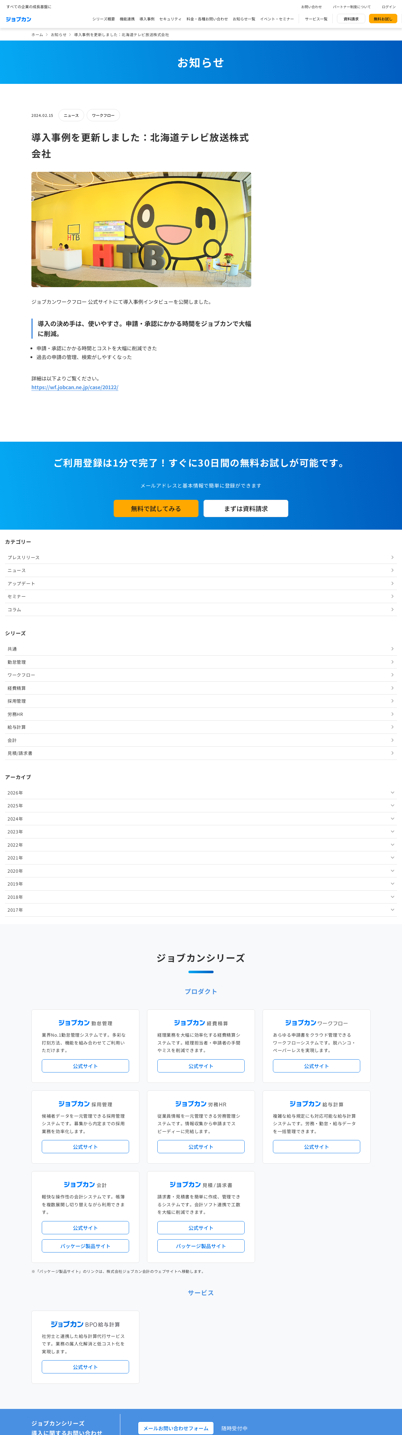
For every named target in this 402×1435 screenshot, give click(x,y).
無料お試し (383, 18)
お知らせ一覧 (244, 18)
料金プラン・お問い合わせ (177, 1425)
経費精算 (283, 270)
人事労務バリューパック (176, 1276)
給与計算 (283, 309)
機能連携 (127, 18)
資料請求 (351, 18)
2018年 (282, 479)
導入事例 (147, 18)
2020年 (282, 453)
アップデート (288, 165)
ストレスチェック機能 (173, 1296)
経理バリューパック (219, 1276)
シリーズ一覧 (166, 1322)
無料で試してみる (156, 647)
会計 (278, 322)
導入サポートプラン (215, 1296)
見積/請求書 (286, 335)
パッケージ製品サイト (85, 990)
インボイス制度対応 (313, 1286)
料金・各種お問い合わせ (207, 18)
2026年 (282, 375)
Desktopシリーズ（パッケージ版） (213, 1322)
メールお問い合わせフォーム (176, 1172)
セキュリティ (170, 18)
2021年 (282, 440)
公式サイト (85, 810)
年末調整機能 (331, 1276)
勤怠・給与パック (256, 1276)
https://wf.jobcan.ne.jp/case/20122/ (74, 387)
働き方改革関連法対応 (233, 1286)
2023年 (282, 414)
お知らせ (59, 34)
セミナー (283, 178)
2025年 (282, 388)
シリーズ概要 (103, 18)
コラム (281, 191)
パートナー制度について (352, 6)
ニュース (71, 115)
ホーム (37, 34)
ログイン (389, 6)
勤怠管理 (283, 244)
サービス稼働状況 (256, 1250)
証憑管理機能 (347, 1286)
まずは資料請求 (246, 647)
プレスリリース (290, 139)
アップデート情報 (221, 1250)
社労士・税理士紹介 (207, 1348)
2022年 (282, 427)
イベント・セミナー (277, 18)
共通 (278, 231)
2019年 (282, 466)
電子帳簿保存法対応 (274, 1286)
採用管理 (283, 283)
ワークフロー (103, 115)
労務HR (282, 296)
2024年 (282, 401)
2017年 (282, 492)
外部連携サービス (170, 1348)
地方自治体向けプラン (296, 1276)
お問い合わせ (311, 6)
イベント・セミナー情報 (176, 1399)
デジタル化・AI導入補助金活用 (181, 1286)
